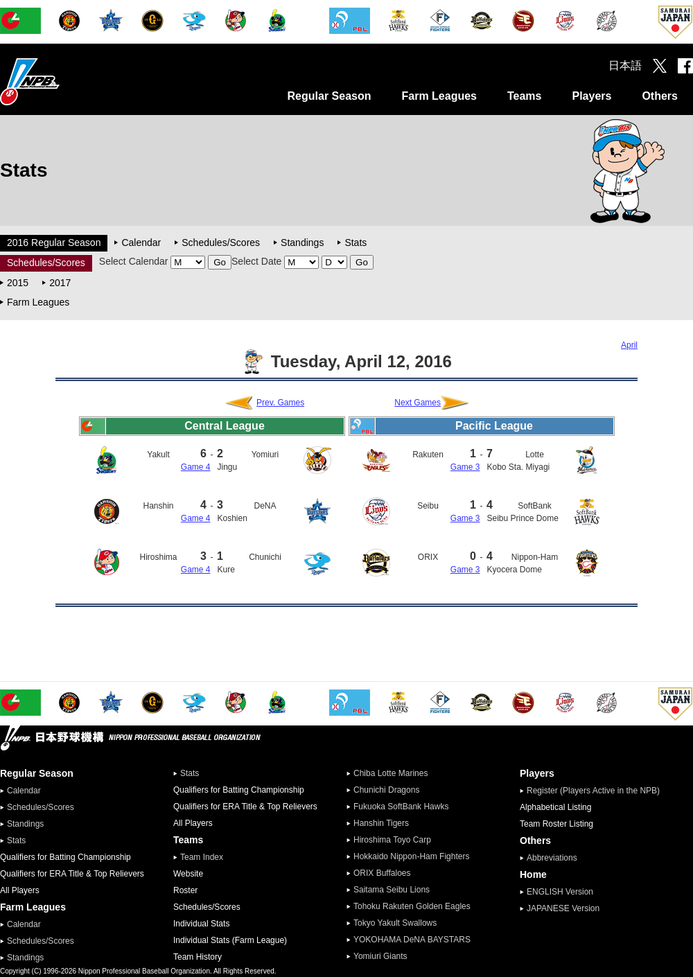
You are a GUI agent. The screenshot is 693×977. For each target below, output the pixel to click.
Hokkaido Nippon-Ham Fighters (411, 856)
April (629, 345)
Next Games (417, 402)
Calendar (141, 242)
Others (660, 96)
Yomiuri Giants (380, 956)
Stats (355, 242)
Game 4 (196, 467)
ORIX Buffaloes (382, 873)
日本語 (625, 65)
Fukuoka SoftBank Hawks (400, 806)
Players (591, 96)
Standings (302, 242)
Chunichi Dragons (386, 790)
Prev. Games (280, 402)
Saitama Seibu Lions (391, 890)
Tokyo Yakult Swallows (395, 923)
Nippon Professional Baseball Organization (64, 81)
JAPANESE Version (563, 908)
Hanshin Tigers (381, 823)
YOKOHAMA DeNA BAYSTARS (412, 939)
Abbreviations (552, 858)
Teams (524, 96)
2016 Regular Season (53, 242)
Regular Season (329, 96)
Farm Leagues (438, 96)
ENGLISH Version (560, 892)
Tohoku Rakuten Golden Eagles (412, 906)
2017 (60, 282)
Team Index (201, 857)
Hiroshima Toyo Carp (392, 840)
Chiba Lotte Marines (390, 773)
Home (533, 874)
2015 (17, 282)
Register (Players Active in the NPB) (597, 790)
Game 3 (465, 467)
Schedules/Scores (221, 242)
